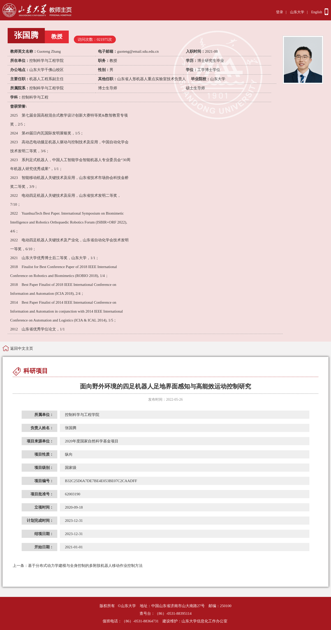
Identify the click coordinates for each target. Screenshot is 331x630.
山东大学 (297, 12)
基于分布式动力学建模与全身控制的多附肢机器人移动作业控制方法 (78, 566)
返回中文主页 (21, 348)
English (316, 12)
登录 (279, 12)
